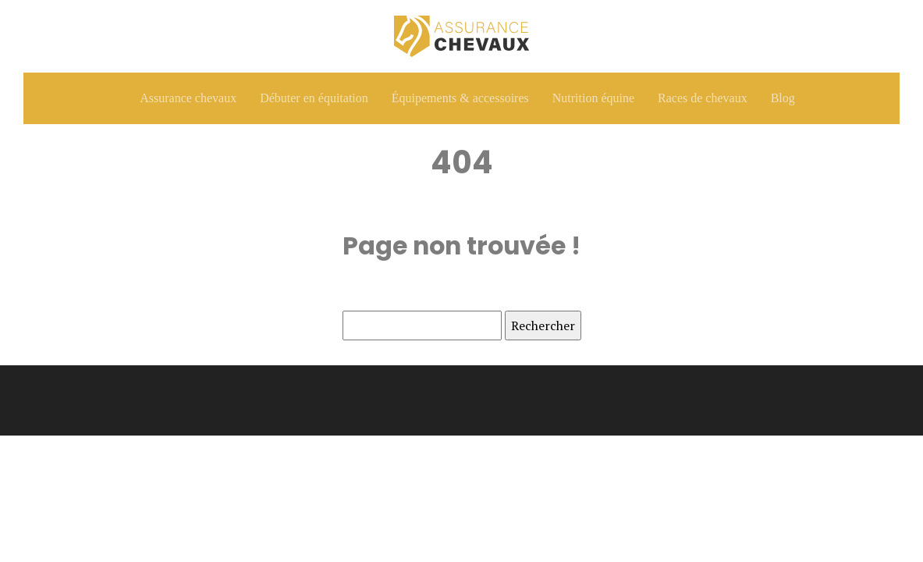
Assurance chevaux (188, 98)
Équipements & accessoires (460, 98)
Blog (783, 98)
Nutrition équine (593, 98)
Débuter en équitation (314, 98)
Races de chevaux (702, 98)
